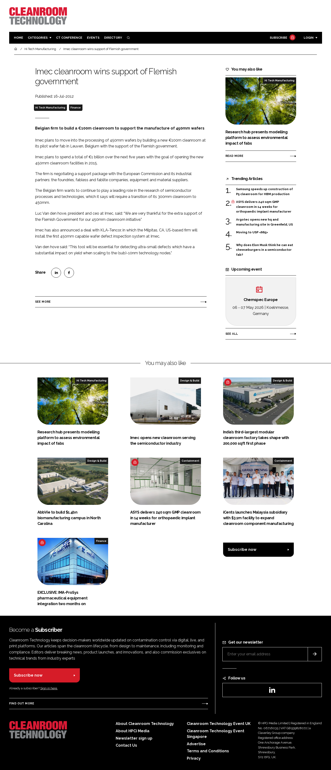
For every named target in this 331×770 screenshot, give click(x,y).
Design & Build (189, 380)
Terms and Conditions (208, 751)
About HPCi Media (132, 731)
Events (93, 37)
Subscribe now (242, 549)
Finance (75, 107)
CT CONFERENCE (69, 37)
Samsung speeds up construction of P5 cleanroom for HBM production (264, 192)
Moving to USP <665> (252, 232)
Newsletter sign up (134, 738)
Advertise (196, 744)
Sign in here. (49, 688)
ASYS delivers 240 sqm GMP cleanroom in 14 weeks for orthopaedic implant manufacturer (263, 207)
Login (309, 37)
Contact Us (126, 745)
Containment (190, 460)
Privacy (194, 758)
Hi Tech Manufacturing (50, 107)
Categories (38, 37)
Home (18, 37)
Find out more (21, 703)
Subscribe (282, 38)
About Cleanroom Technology (145, 723)
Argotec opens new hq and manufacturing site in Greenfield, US (264, 222)
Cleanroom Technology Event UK (219, 723)
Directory (113, 37)
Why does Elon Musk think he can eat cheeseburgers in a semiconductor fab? (264, 250)
